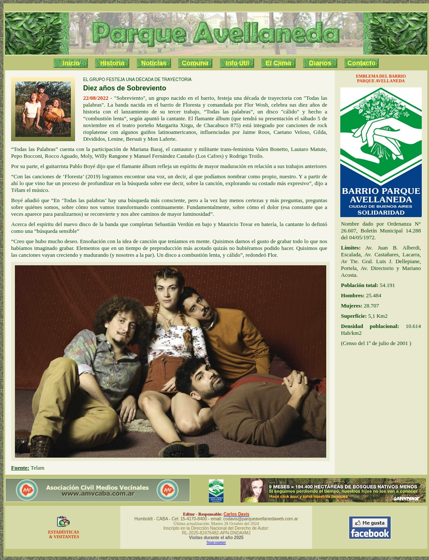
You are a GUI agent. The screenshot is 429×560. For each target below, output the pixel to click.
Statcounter (216, 542)
